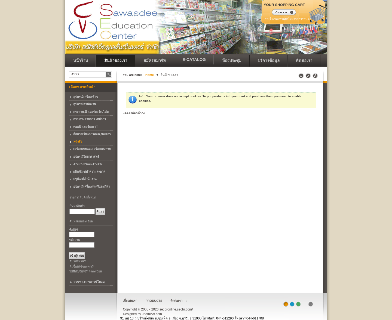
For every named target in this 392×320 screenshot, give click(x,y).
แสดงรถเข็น (280, 13)
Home (149, 74)
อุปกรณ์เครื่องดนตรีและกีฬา (91, 186)
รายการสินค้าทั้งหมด (82, 197)
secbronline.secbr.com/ (103, 13)
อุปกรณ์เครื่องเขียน (85, 96)
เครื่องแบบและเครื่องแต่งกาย (92, 149)
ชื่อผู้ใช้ (73, 229)
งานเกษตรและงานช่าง (87, 164)
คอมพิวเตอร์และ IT (85, 126)
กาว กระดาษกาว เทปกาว (89, 119)
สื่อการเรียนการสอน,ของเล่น (92, 134)
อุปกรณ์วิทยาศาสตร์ (86, 156)
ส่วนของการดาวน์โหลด (89, 282)
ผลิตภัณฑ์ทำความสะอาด (89, 171)
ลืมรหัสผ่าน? (77, 261)
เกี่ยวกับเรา (130, 300)
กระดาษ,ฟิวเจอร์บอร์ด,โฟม (91, 111)
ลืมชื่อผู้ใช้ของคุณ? (81, 266)
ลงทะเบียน (95, 271)
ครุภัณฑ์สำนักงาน (85, 179)
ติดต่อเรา (176, 300)
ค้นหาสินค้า (77, 205)
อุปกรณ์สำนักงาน (84, 104)
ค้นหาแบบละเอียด (81, 221)
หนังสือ (77, 141)
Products (153, 300)
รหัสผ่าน (74, 239)
